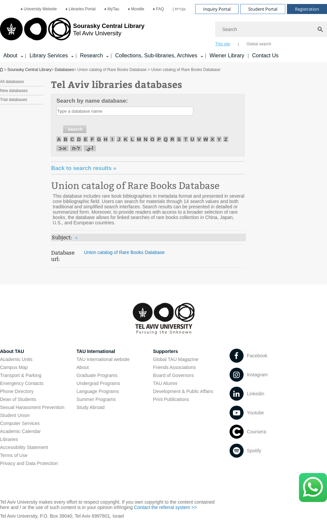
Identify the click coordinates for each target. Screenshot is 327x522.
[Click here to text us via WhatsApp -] (313, 487)
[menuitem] (38, 9)
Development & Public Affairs (183, 391)
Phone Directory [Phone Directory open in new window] (16, 391)
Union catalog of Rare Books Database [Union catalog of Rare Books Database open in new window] (135, 185)
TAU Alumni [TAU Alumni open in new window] (165, 383)
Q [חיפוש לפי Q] (166, 139)
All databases (12, 81)
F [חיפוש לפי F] (92, 139)
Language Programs (97, 391)
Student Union (15, 415)
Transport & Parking (20, 375)
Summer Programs (95, 399)
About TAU (12, 351)
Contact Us (265, 55)
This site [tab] (222, 44)
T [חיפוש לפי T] (185, 139)
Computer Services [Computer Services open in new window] (20, 423)
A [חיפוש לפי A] (59, 139)
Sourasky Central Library (29, 69)
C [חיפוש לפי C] (72, 139)
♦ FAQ (158, 9)
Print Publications (171, 399)
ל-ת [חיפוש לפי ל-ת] (76, 148)
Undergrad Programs (98, 383)
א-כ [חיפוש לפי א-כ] (62, 148)
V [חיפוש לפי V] (199, 139)
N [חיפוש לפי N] (145, 139)
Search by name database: (92, 101)
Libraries (9, 439)
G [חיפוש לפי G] (99, 139)
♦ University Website (39, 9)
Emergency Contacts (21, 383)
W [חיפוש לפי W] (205, 139)
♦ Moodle (136, 9)
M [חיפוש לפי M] (139, 139)
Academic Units (16, 359)
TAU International (95, 351)
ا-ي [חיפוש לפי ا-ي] (89, 148)
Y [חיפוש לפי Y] (219, 139)
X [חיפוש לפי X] (212, 139)
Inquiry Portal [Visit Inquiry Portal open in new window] (217, 9)
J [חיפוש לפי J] (118, 139)
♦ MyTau (111, 9)
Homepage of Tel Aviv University (2, 69)
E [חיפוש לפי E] (85, 139)
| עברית (179, 9)
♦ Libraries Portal (80, 9)
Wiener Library (227, 55)
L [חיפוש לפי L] (132, 139)
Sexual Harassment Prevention (32, 407)
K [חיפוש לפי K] (125, 139)
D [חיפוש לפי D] (79, 139)
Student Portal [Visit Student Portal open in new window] (262, 9)
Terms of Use (13, 455)
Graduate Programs (96, 375)
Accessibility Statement (24, 447)
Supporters (165, 351)
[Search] (271, 29)
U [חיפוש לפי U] (192, 139)
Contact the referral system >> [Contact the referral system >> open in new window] (165, 507)
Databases (64, 69)
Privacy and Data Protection (29, 463)
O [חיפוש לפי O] (152, 139)
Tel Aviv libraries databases (116, 84)
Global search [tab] (259, 44)
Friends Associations (174, 367)
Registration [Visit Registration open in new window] (307, 9)
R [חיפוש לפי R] (172, 139)
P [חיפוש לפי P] (158, 139)
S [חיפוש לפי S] (179, 139)
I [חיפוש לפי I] (112, 139)
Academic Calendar (20, 431)
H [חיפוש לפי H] (105, 139)
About (82, 367)
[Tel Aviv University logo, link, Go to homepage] (72, 31)
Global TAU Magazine (176, 359)
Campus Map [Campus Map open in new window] (14, 367)
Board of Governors (173, 375)
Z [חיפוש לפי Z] (225, 139)
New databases (14, 90)
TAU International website (102, 359)
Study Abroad (90, 407)
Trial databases (13, 99)
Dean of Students (18, 399)
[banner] (163, 31)
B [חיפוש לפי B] (65, 139)
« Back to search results (83, 168)
